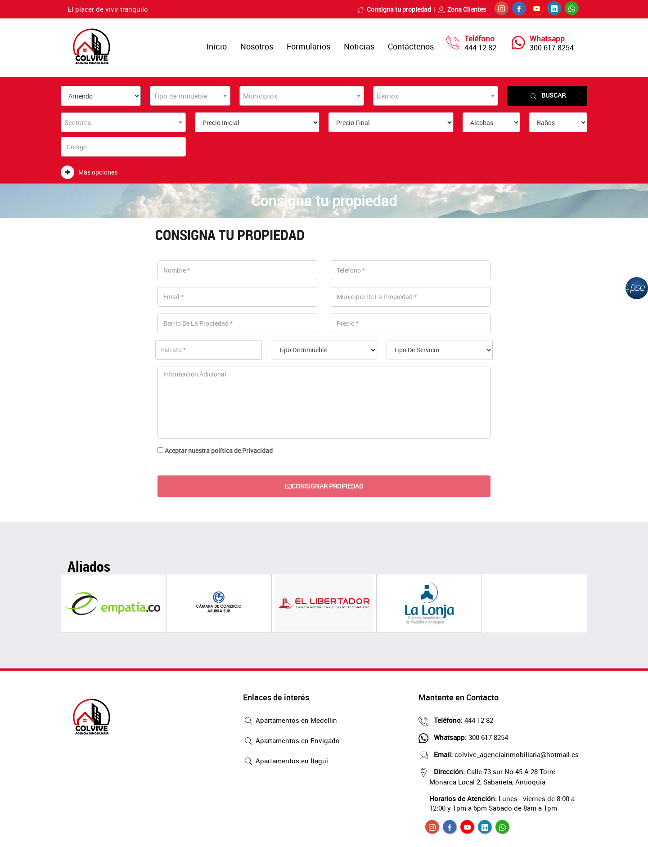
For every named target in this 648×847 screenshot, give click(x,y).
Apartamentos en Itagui (285, 761)
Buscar (547, 95)
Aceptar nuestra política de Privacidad (219, 450)
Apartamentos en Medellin (290, 721)
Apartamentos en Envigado (291, 741)
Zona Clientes (461, 9)
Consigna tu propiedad (394, 9)
